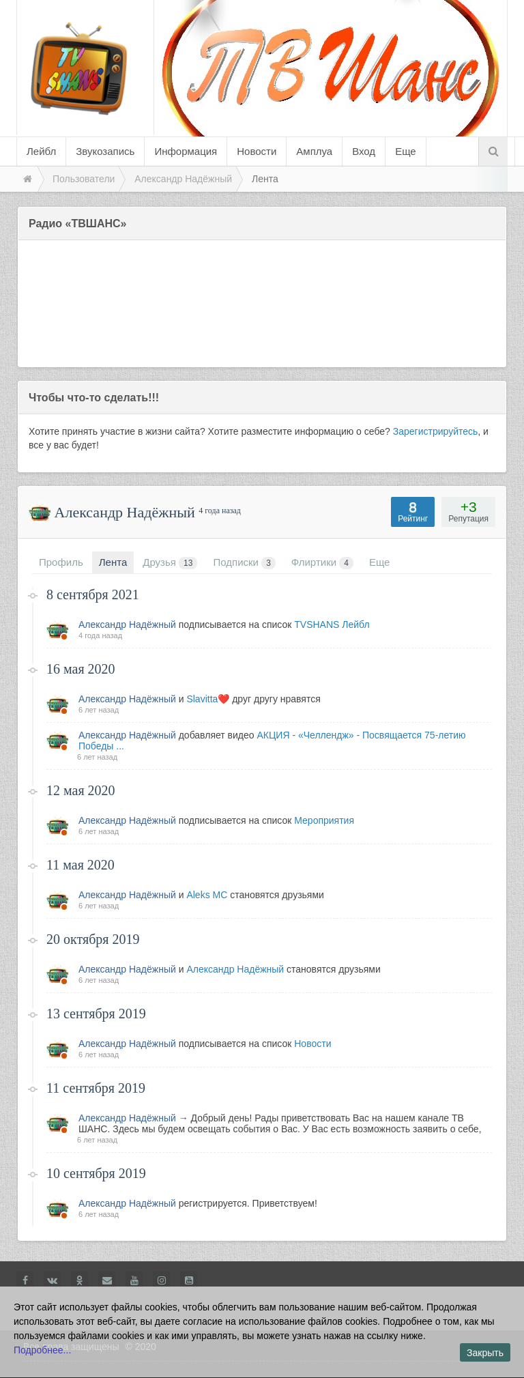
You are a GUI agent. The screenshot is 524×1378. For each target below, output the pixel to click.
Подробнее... (42, 1350)
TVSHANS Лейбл (331, 624)
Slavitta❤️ (207, 698)
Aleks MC (206, 894)
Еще (405, 151)
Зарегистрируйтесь (435, 431)
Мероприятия (324, 820)
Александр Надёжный (127, 624)
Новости (312, 1043)
